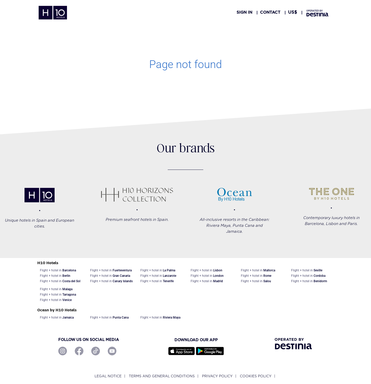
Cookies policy (256, 376)
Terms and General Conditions (162, 376)
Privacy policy (217, 376)
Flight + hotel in (58, 270)
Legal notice (108, 376)
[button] (292, 12)
